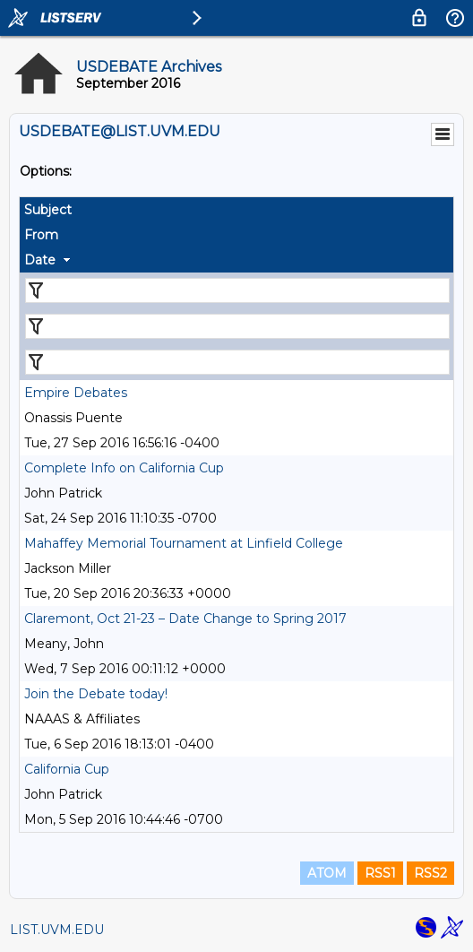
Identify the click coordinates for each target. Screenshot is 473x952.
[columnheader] (236, 209)
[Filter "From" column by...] (237, 326)
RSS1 (380, 873)
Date (40, 260)
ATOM (327, 873)
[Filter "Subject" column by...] (237, 290)
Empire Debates (75, 393)
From (41, 235)
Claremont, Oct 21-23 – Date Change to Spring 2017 (185, 618)
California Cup (66, 769)
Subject (48, 210)
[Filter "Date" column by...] (237, 362)
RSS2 (430, 873)
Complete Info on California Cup (124, 468)
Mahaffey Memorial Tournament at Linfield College (183, 543)
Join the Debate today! (96, 694)
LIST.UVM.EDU (57, 930)
